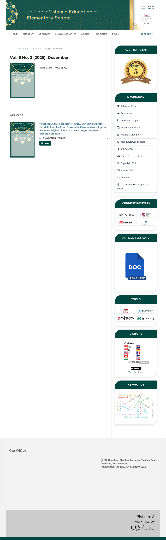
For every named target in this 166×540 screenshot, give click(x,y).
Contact (123, 177)
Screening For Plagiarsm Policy (132, 186)
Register (101, 34)
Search (147, 34)
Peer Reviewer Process (131, 141)
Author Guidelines (129, 134)
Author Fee (125, 170)
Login (115, 34)
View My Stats (135, 372)
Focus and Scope (127, 120)
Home (14, 34)
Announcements (65, 34)
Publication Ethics (128, 127)
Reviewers (124, 113)
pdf (46, 143)
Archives (44, 34)
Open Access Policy (129, 156)
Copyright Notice (128, 163)
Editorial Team (127, 106)
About (85, 34)
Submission (125, 148)
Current (28, 34)
